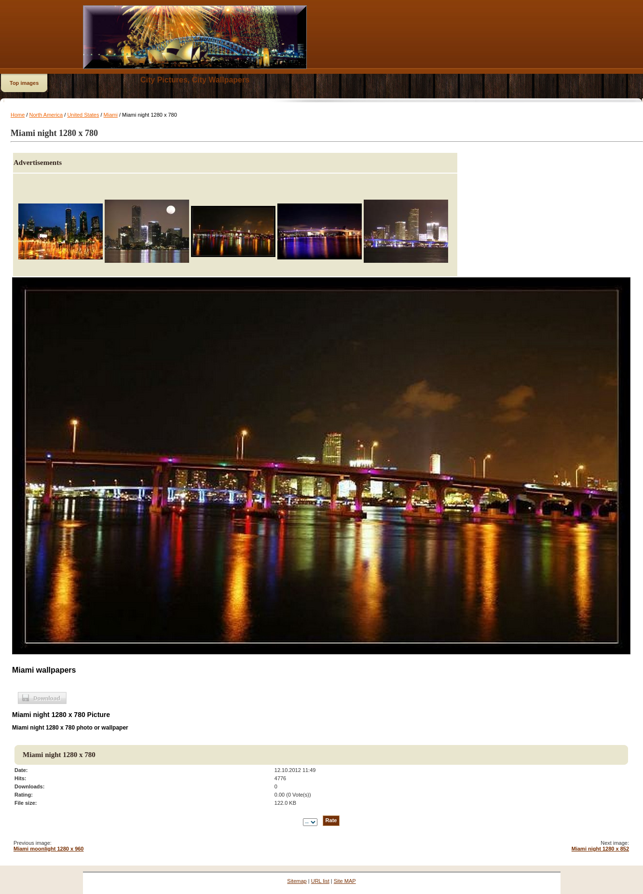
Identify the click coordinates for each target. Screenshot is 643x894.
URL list (320, 881)
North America (46, 115)
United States (83, 115)
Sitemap (296, 881)
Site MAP (345, 881)
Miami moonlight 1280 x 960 (49, 849)
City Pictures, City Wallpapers (194, 80)
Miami (111, 115)
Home (18, 115)
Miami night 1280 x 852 (600, 849)
